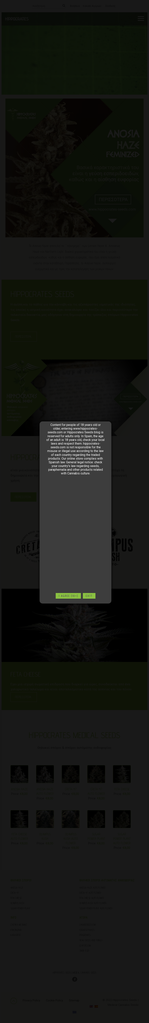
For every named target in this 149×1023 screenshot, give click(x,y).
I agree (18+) (68, 595)
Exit (89, 595)
